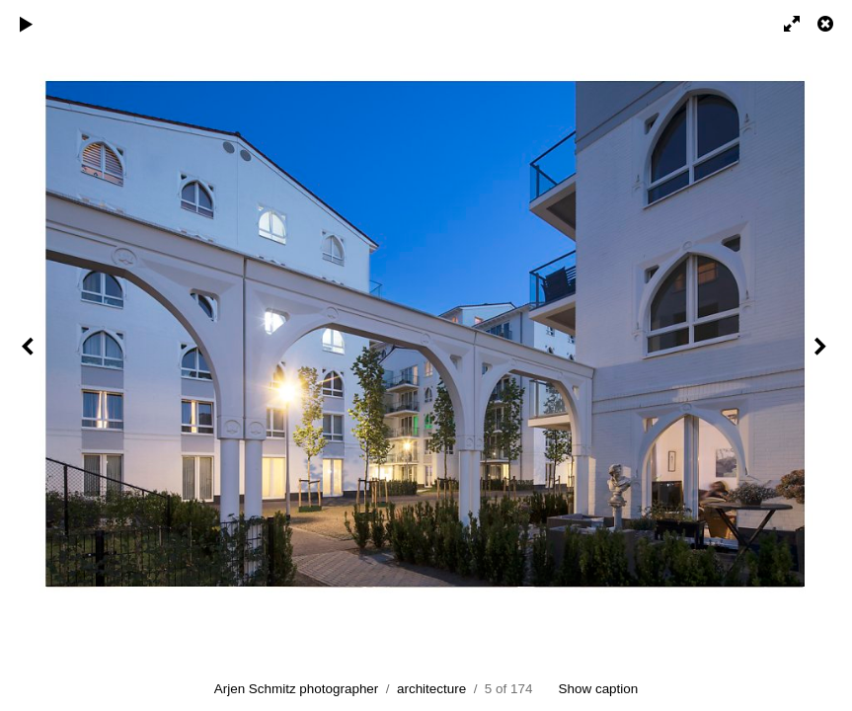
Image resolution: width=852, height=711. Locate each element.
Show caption (599, 688)
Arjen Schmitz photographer (296, 688)
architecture (431, 688)
